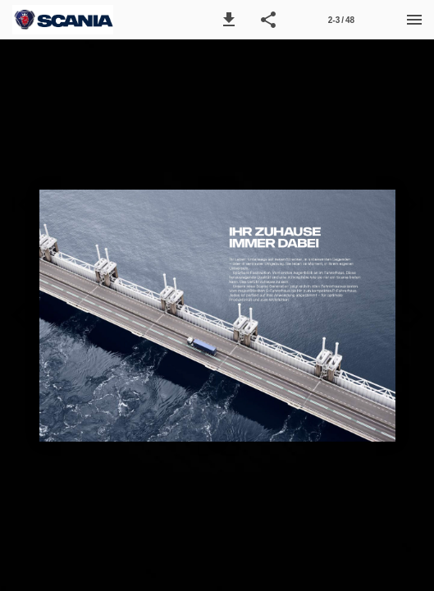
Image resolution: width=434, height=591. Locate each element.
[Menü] (414, 19)
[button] (229, 19)
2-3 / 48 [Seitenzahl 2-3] (341, 20)
